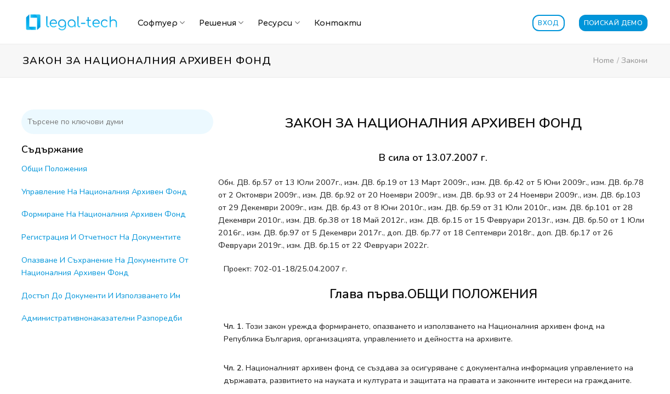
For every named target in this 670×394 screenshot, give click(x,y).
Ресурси (278, 23)
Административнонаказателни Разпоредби (101, 317)
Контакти (337, 23)
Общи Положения (54, 168)
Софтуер (161, 23)
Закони (634, 60)
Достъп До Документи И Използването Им (100, 295)
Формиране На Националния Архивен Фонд (103, 213)
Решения (221, 23)
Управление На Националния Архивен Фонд (104, 191)
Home (603, 60)
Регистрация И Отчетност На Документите (101, 236)
